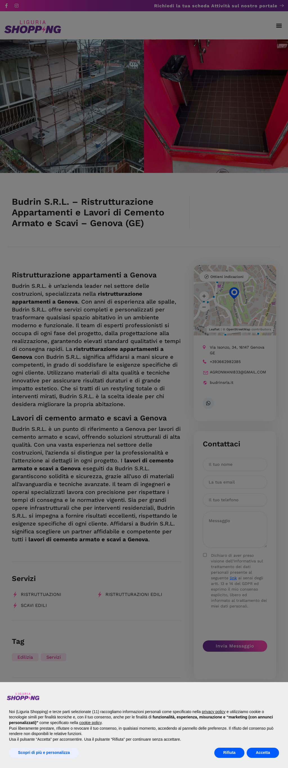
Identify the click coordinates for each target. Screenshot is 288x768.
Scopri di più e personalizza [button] (44, 752)
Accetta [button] (263, 752)
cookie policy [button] (90, 722)
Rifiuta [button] (229, 752)
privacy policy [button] (214, 711)
